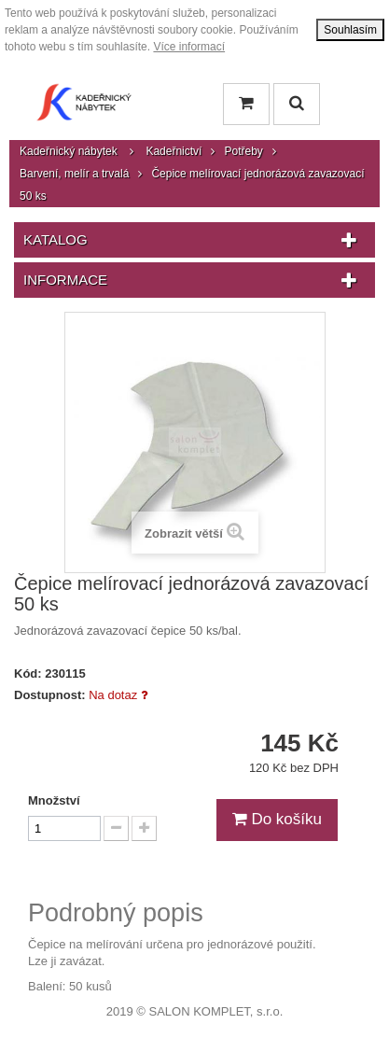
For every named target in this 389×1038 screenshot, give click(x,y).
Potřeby (243, 151)
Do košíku (277, 819)
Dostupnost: (50, 695)
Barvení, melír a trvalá (74, 173)
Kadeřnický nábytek (69, 151)
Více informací (189, 46)
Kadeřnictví (173, 151)
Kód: (28, 673)
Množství (54, 800)
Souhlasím (350, 29)
